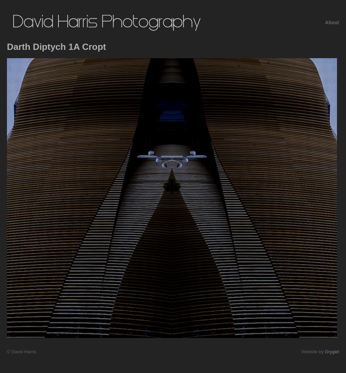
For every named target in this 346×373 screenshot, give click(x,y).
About (332, 22)
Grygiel (332, 351)
